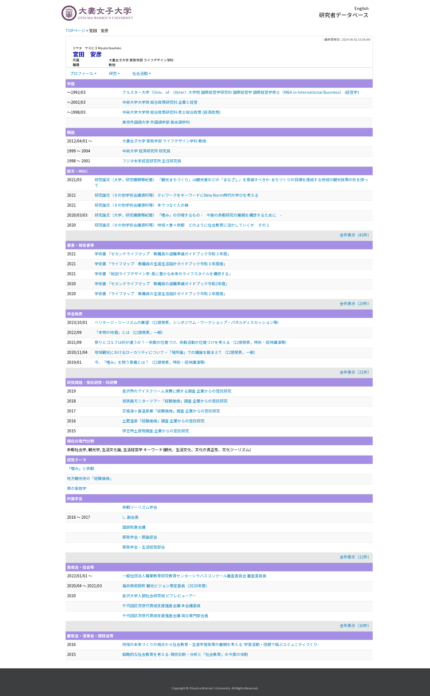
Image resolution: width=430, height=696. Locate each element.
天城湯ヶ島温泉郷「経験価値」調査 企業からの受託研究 (171, 411)
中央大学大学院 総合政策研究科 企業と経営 (160, 102)
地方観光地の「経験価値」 (90, 478)
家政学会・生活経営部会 (143, 547)
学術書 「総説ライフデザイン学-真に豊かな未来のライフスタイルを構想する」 (164, 273)
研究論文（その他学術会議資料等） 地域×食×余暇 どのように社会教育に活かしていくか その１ (182, 225)
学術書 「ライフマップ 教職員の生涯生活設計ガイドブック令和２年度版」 (161, 293)
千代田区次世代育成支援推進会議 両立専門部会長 (165, 615)
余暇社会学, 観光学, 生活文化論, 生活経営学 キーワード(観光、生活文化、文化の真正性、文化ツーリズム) (159, 449)
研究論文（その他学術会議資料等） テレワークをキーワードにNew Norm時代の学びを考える (176, 195)
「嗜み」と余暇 (80, 468)
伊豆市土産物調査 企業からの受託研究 (155, 430)
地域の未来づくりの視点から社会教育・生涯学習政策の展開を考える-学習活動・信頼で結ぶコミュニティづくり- (220, 644)
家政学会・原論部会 (139, 537)
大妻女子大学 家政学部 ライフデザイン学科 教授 (164, 141)
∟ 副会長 (130, 517)
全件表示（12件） (355, 557)
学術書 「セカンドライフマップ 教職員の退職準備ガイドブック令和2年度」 (162, 283)
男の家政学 (76, 488)
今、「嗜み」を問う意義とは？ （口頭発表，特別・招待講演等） (151, 362)
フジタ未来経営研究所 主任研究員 (151, 160)
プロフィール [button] (81, 73)
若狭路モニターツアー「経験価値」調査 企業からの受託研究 (174, 401)
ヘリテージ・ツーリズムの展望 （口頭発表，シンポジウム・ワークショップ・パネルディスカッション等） (188, 322)
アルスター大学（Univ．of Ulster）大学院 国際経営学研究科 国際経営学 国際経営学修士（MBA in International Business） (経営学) (240, 92)
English (361, 8)
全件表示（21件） (355, 372)
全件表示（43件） (355, 235)
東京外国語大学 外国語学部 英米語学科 (156, 122)
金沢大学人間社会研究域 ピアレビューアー (159, 595)
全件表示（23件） (355, 303)
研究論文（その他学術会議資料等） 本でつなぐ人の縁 (141, 205)
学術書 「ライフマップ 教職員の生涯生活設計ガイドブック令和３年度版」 (161, 263)
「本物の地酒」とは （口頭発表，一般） (130, 332)
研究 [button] (113, 73)
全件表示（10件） (355, 625)
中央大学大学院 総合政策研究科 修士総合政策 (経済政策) (171, 112)
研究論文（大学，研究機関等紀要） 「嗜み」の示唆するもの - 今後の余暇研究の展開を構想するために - (188, 215)
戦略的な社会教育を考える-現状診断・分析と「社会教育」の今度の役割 (185, 654)
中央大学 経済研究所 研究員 (146, 151)
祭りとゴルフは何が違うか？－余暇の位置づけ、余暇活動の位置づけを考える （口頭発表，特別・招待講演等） (192, 342)
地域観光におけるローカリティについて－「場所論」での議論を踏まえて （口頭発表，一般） (176, 352)
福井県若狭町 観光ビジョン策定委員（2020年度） (165, 585)
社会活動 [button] (140, 73)
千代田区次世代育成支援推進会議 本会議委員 (161, 605)
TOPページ (75, 30)
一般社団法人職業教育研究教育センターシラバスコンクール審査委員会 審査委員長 (194, 575)
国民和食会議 (134, 527)
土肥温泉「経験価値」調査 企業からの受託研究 (163, 421)
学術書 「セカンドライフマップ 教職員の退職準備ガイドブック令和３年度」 (163, 253)
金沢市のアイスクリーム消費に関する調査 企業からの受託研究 (176, 391)
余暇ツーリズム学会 (139, 507)
